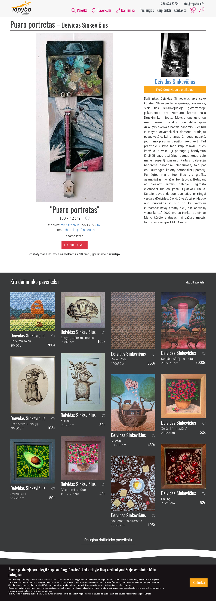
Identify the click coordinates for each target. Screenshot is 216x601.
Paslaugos (147, 10)
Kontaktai (180, 10)
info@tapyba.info (193, 3)
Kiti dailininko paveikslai (34, 282)
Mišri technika (70, 225)
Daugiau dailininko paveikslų (108, 540)
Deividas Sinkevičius (175, 82)
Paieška (79, 10)
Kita (97, 225)
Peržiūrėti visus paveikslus (175, 90)
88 (195, 282)
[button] (87, 219)
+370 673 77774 (169, 3)
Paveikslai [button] (101, 10)
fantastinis (88, 230)
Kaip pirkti (164, 10)
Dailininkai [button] (125, 10)
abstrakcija (71, 230)
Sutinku (198, 582)
